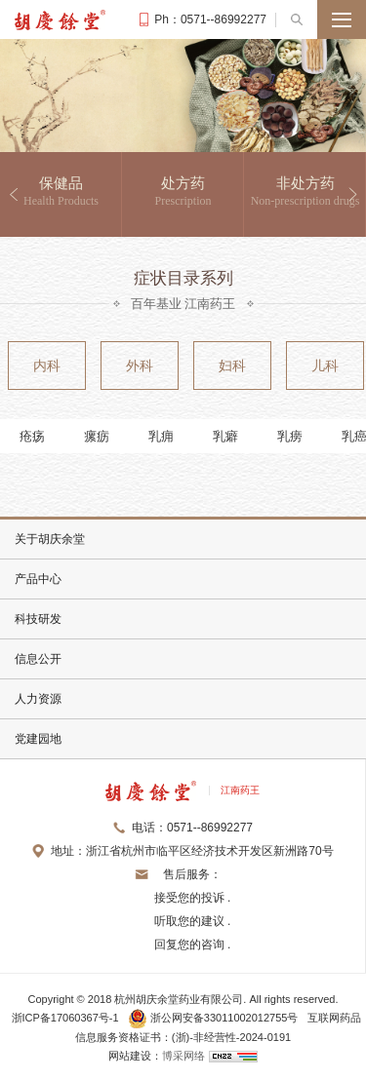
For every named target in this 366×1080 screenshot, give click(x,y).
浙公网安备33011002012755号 (215, 1017)
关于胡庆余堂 (50, 539)
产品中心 (38, 579)
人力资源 (38, 699)
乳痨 (290, 436)
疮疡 (32, 436)
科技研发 (38, 619)
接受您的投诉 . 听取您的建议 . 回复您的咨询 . (192, 921)
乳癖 (225, 436)
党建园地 (38, 739)
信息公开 (38, 659)
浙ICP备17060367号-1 (65, 1017)
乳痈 (161, 436)
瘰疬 (96, 436)
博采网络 (183, 1055)
